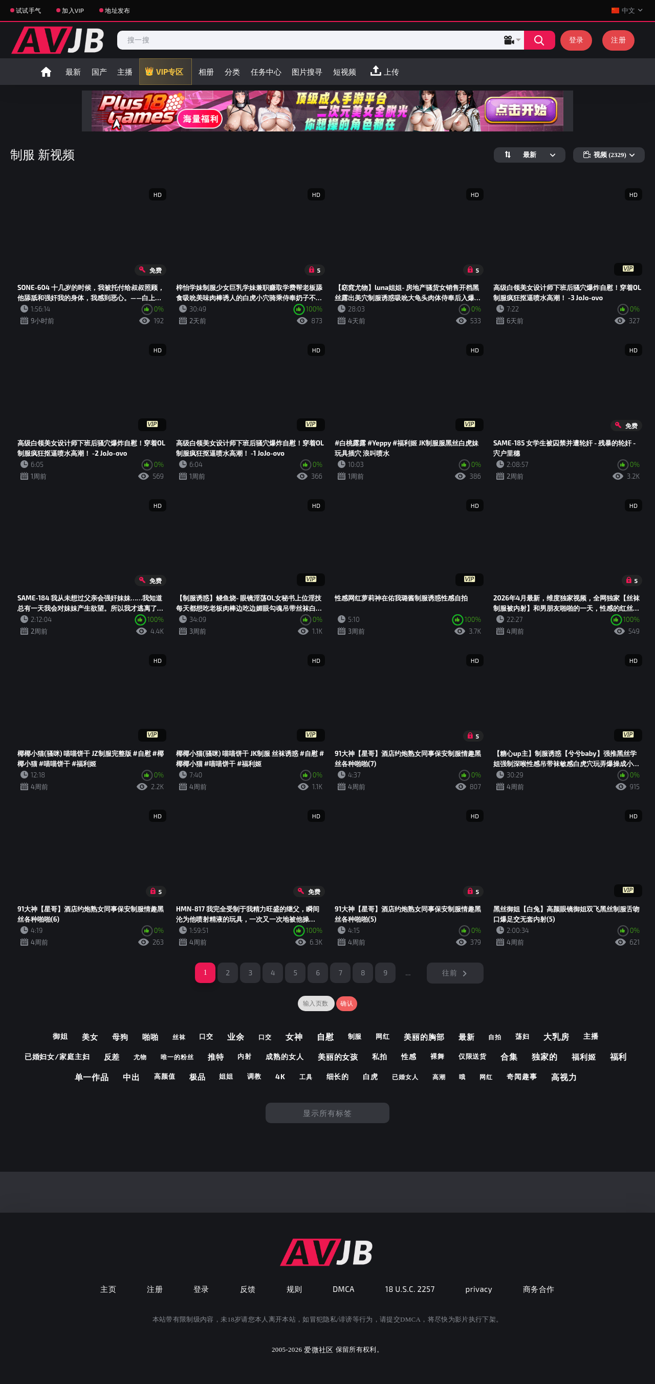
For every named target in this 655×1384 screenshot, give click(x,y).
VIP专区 (169, 71)
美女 (90, 1036)
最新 (73, 71)
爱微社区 (318, 1349)
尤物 (140, 1056)
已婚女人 (405, 1076)
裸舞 (437, 1056)
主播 (125, 71)
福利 (618, 1056)
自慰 (325, 1036)
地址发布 (117, 10)
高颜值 (165, 1076)
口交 (206, 1036)
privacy (479, 1288)
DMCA (344, 1288)
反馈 (248, 1288)
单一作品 (92, 1077)
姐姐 (226, 1076)
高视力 (564, 1077)
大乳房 (556, 1036)
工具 (306, 1076)
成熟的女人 (285, 1057)
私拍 (379, 1057)
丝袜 (179, 1036)
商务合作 (539, 1288)
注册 (618, 39)
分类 (232, 71)
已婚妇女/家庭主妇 (57, 1057)
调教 (254, 1076)
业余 (236, 1036)
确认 (346, 1003)
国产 (99, 71)
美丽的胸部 (424, 1036)
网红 (383, 1036)
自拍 (494, 1036)
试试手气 (28, 10)
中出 (131, 1077)
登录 (576, 39)
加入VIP (73, 10)
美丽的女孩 (338, 1056)
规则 (294, 1288)
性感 (409, 1057)
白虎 (370, 1077)
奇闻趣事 (522, 1077)
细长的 (338, 1077)
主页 (108, 1288)
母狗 (120, 1036)
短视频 (344, 71)
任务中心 (266, 71)
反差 (112, 1056)
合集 (509, 1056)
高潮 (439, 1076)
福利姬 (584, 1056)
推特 (216, 1056)
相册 (206, 71)
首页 (46, 71)
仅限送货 (472, 1056)
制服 (355, 1036)
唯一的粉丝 (177, 1056)
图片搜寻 (307, 71)
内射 (244, 1056)
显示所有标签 (327, 1113)
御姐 (60, 1036)
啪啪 (150, 1036)
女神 (294, 1036)
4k (280, 1077)
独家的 (545, 1056)
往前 (449, 972)
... (408, 972)
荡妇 (522, 1036)
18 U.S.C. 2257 (410, 1288)
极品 (197, 1076)
